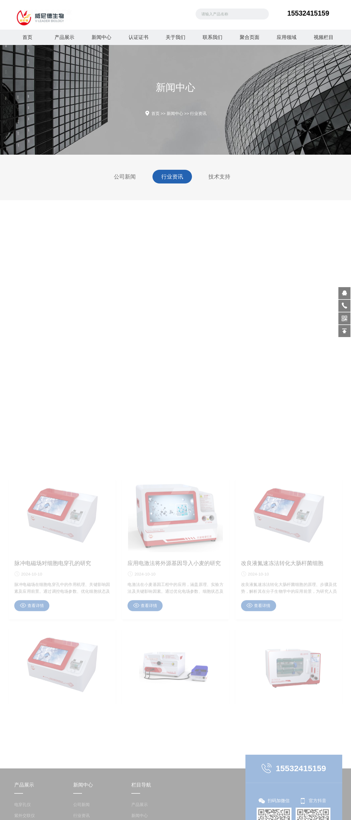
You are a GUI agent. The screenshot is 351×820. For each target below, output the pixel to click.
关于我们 (175, 37)
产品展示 (64, 37)
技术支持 (218, 176)
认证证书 (138, 37)
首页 (27, 37)
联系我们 (212, 37)
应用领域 (286, 37)
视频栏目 (323, 37)
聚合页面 (249, 37)
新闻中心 (101, 37)
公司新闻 (126, 176)
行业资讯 (198, 113)
